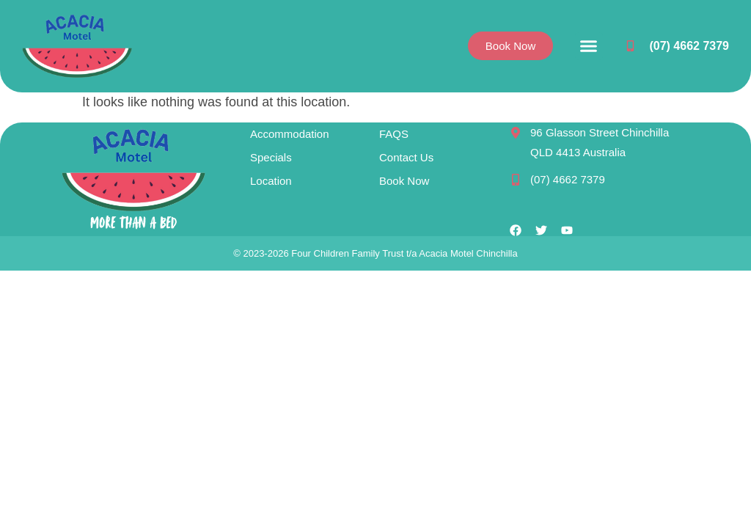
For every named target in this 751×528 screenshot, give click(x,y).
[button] (589, 46)
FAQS (394, 134)
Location (271, 181)
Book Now (404, 181)
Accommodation (289, 134)
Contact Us (406, 157)
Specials (271, 157)
